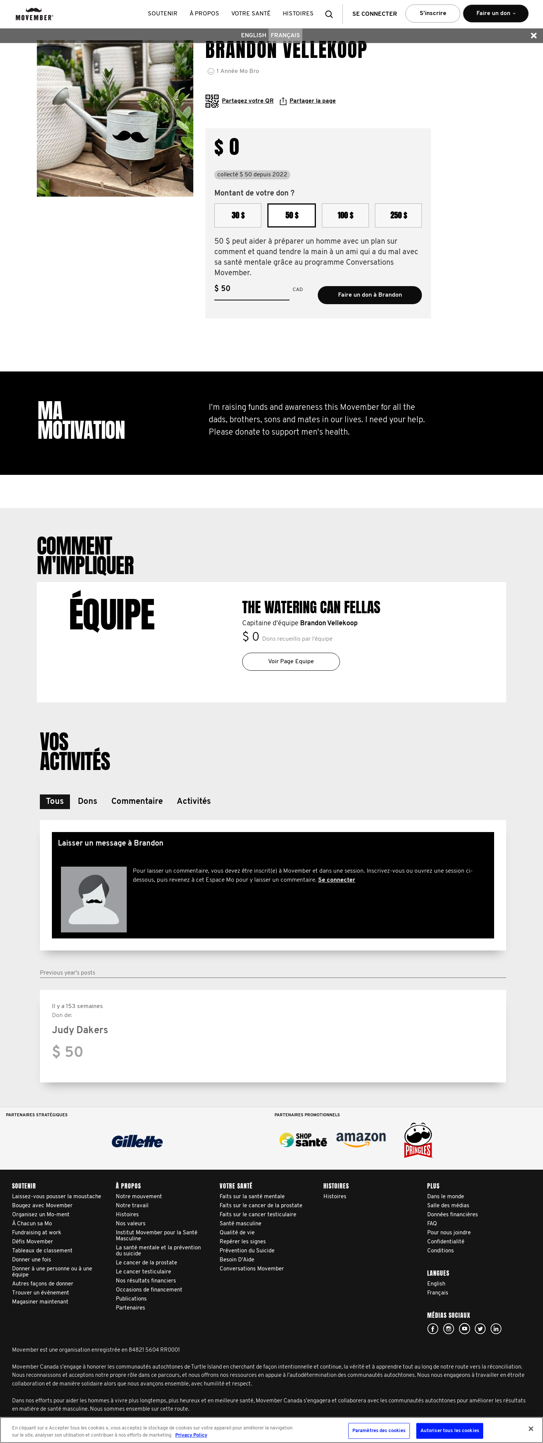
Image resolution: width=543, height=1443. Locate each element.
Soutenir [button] (163, 14)
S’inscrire (433, 14)
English (253, 36)
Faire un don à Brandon (370, 295)
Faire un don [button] (496, 17)
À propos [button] (205, 14)
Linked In (496, 1328)
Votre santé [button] (251, 14)
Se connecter (336, 880)
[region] (271, 1430)
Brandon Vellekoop (329, 623)
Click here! (448, 1328)
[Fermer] (531, 1428)
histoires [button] (298, 14)
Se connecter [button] (374, 14)
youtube (464, 1328)
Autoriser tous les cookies (449, 1430)
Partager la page (308, 101)
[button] (331, 14)
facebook (432, 1328)
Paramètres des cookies (379, 1430)
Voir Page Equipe (291, 662)
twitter (480, 1328)
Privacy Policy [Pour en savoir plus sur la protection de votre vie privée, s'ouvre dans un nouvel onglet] (191, 1435)
